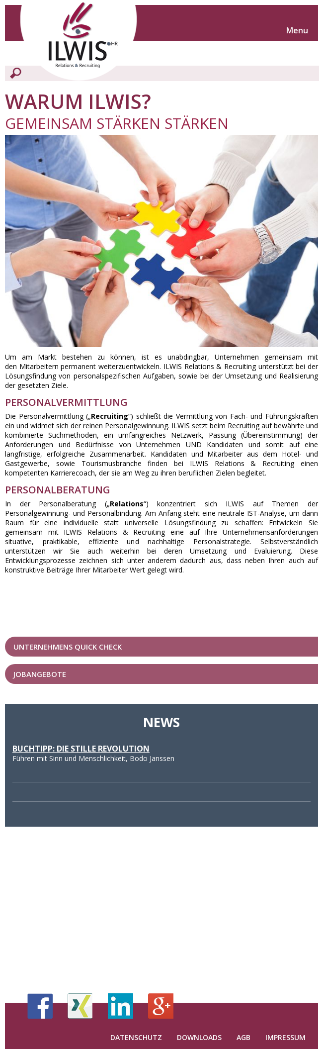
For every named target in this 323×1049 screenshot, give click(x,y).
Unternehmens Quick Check (67, 647)
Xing (80, 1006)
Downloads (199, 1037)
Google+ (160, 1006)
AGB (243, 1037)
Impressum (285, 1037)
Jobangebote (39, 674)
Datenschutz (136, 1037)
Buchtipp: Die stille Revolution (81, 748)
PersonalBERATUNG (57, 489)
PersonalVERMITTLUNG (66, 402)
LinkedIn (120, 1006)
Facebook (40, 1006)
